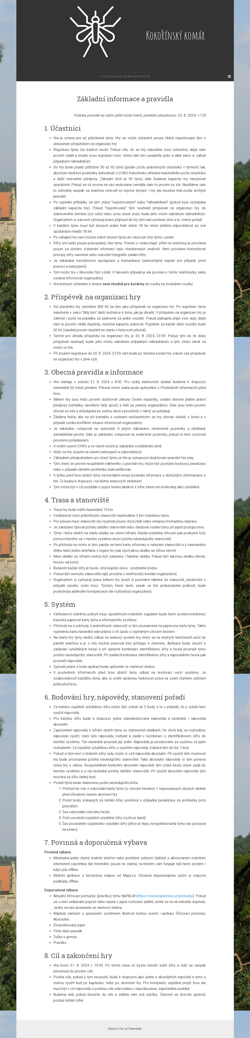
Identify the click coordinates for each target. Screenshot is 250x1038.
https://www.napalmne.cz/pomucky (165, 896)
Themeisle (134, 1028)
